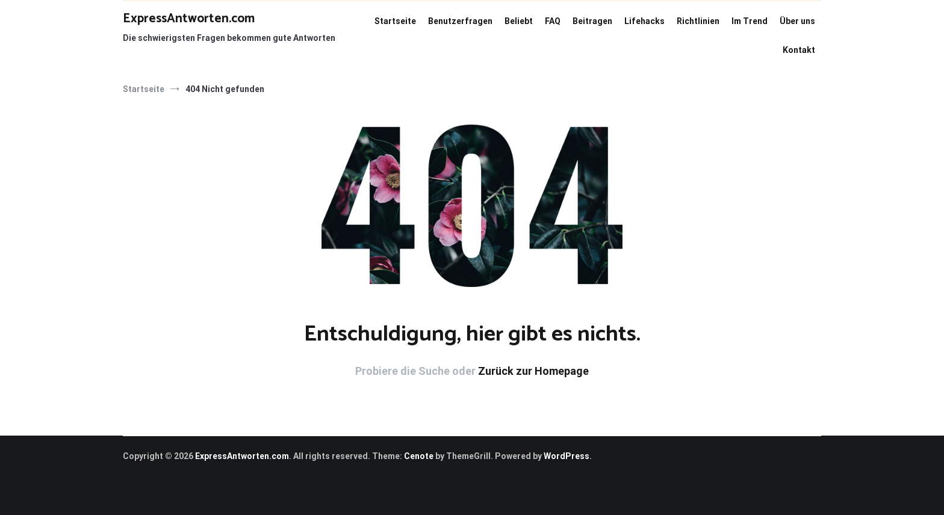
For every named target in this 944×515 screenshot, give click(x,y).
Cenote (418, 456)
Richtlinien (698, 21)
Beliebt (519, 21)
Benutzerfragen (460, 21)
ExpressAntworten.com (189, 18)
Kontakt (799, 50)
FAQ (552, 21)
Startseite (395, 21)
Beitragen (592, 21)
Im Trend (749, 21)
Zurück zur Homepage (533, 371)
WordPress (566, 456)
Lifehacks (644, 21)
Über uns (797, 21)
